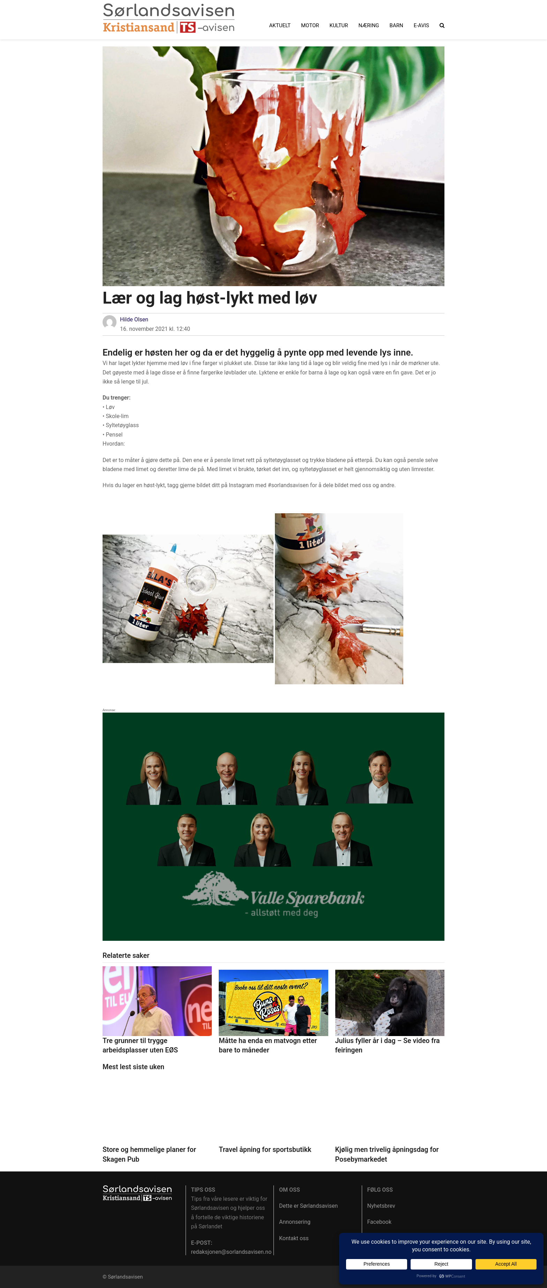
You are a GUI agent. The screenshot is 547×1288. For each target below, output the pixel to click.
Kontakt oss (294, 1238)
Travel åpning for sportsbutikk (265, 1150)
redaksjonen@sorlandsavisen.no (231, 1252)
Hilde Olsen (134, 319)
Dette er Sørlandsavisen (308, 1206)
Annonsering (294, 1222)
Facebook (379, 1222)
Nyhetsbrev (381, 1206)
